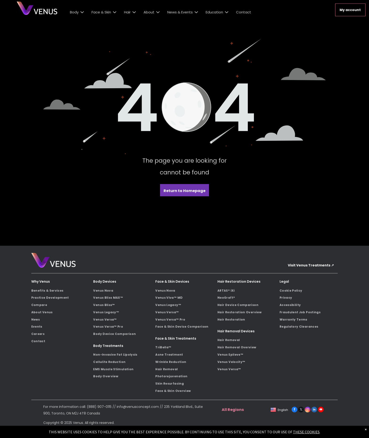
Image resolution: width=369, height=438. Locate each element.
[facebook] (294, 410)
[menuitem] (60, 290)
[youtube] (321, 410)
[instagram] (307, 410)
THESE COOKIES (306, 432)
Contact (243, 12)
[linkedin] (314, 410)
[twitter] (301, 410)
